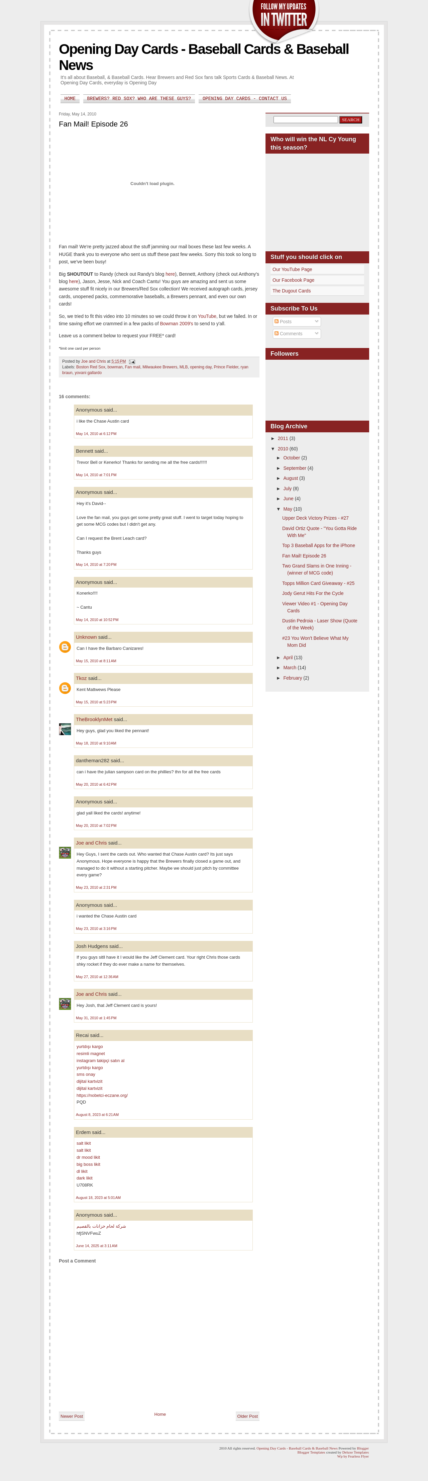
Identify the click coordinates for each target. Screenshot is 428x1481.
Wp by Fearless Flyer (353, 1456)
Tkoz (81, 678)
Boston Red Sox (90, 367)
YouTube (207, 316)
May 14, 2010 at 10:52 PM (97, 620)
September (295, 468)
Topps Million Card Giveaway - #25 (318, 583)
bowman (114, 367)
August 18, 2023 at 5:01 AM (98, 1198)
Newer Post (72, 1416)
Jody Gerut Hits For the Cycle (313, 593)
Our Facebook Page (293, 280)
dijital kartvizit (89, 1081)
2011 (284, 438)
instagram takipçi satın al (100, 1060)
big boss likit (88, 1164)
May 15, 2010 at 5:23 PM (96, 702)
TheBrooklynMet (94, 719)
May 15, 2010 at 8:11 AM (96, 661)
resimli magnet (91, 1053)
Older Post (247, 1416)
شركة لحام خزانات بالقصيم (101, 1226)
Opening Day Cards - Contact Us (245, 98)
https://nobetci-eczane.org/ (102, 1095)
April (288, 657)
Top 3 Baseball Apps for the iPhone (318, 545)
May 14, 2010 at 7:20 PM (96, 564)
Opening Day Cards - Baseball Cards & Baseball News (297, 1448)
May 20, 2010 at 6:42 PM (96, 784)
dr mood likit (88, 1157)
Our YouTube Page (292, 269)
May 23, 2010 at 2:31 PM (96, 887)
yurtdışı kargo (90, 1046)
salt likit (84, 1143)
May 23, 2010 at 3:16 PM (96, 929)
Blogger (363, 1448)
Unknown (86, 637)
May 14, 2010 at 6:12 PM (96, 434)
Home (70, 98)
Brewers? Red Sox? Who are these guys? (139, 98)
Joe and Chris (91, 843)
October (292, 457)
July (288, 488)
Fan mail (132, 367)
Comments (289, 333)
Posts (283, 321)
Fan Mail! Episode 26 (304, 555)
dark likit (85, 1178)
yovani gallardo (88, 372)
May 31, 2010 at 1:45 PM (96, 1018)
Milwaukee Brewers (159, 367)
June (289, 498)
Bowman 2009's (176, 323)
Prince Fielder (226, 367)
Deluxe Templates (355, 1452)
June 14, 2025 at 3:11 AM (96, 1246)
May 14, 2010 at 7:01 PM (96, 475)
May (288, 509)
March (290, 667)
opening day (201, 367)
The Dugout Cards (292, 290)
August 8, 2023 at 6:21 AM (97, 1115)
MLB (184, 367)
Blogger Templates (311, 1452)
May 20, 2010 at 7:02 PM (96, 825)
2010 (284, 448)
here (170, 274)
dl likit (82, 1171)
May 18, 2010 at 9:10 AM (96, 743)
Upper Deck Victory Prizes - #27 (315, 518)
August (291, 478)
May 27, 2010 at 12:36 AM (97, 977)
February (293, 678)
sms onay (86, 1074)
